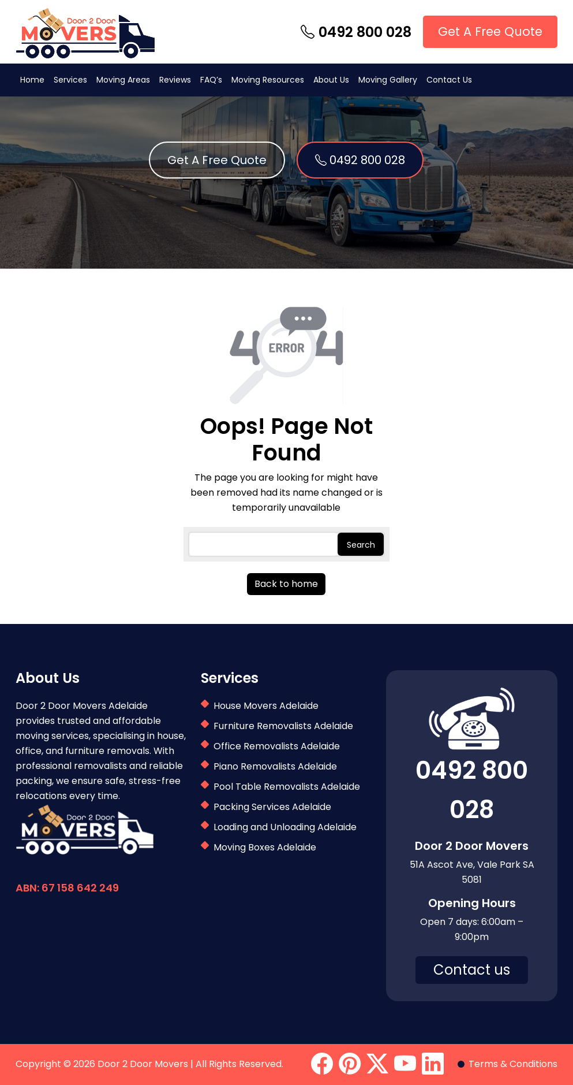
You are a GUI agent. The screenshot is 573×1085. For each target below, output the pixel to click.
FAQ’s (211, 80)
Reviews (175, 80)
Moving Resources (267, 80)
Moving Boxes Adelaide (265, 847)
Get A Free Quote (490, 31)
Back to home (286, 583)
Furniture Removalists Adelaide (283, 726)
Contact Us (449, 80)
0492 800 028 (356, 32)
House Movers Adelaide (266, 705)
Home (32, 80)
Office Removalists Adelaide (277, 746)
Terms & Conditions (513, 1064)
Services (70, 80)
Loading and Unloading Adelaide (285, 827)
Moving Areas (123, 80)
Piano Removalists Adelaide (275, 766)
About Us (331, 80)
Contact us (471, 969)
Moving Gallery (387, 80)
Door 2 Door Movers (143, 1064)
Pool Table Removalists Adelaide (287, 786)
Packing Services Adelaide (272, 806)
